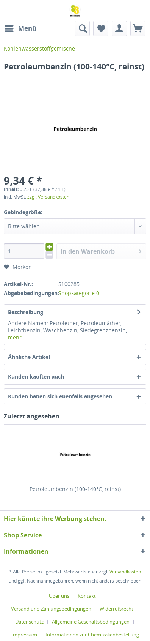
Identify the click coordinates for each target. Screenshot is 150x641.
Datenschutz (29, 621)
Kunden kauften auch (36, 376)
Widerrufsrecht (116, 608)
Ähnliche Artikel (29, 356)
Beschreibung (25, 312)
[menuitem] (20, 28)
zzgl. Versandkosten (48, 197)
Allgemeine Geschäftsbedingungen (91, 621)
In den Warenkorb (101, 250)
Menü (20, 27)
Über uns (59, 595)
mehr (15, 337)
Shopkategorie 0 (78, 293)
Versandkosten (125, 571)
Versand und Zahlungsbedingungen (51, 608)
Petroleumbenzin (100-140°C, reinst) (75, 489)
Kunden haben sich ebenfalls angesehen (60, 396)
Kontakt (87, 595)
